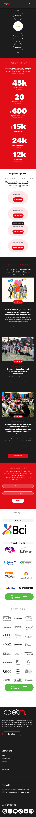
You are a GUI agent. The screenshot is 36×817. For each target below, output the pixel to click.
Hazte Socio (11, 734)
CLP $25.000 (18, 231)
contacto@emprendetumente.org (17, 789)
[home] (5, 3)
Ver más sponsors (19, 597)
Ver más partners (19, 687)
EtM (18, 15)
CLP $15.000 (18, 215)
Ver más (18, 456)
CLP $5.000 (18, 199)
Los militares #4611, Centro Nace (17, 792)
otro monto (18, 248)
